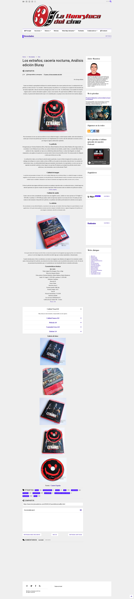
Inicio (55, 534)
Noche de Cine (94, 268)
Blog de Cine (94, 257)
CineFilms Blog (94, 259)
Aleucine (93, 256)
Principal (27, 30)
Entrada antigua (75, 534)
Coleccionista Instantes (96, 260)
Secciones (38, 30)
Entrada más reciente (32, 534)
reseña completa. (53, 189)
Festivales (81, 30)
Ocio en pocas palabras (96, 270)
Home (24, 57)
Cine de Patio (94, 258)
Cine (39, 57)
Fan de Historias (95, 263)
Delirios (93, 262)
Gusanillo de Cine (95, 264)
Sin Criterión (94, 271)
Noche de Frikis (94, 269)
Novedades (32, 57)
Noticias (56, 30)
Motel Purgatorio (95, 266)
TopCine (97, 196)
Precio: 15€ (53, 301)
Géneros (48, 30)
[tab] (53, 309)
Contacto (103, 30)
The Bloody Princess (96, 272)
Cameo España (56, 485)
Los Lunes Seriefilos (95, 265)
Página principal (58, 586)
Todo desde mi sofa (95, 274)
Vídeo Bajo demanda (68, 30)
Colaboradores (92, 30)
